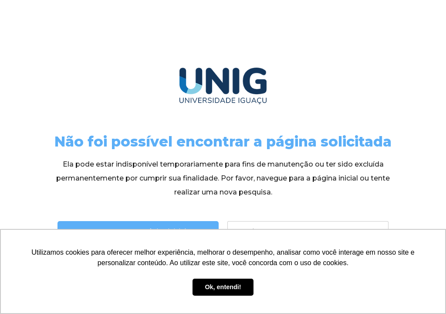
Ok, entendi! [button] (223, 286)
